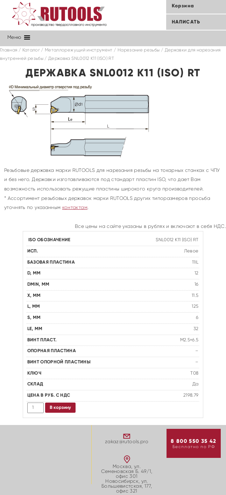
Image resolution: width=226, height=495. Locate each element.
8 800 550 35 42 (193, 441)
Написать (186, 22)
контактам (74, 207)
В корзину (60, 407)
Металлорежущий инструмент (79, 50)
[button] (14, 37)
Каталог (31, 50)
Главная (8, 50)
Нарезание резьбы (139, 50)
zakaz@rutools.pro (126, 441)
